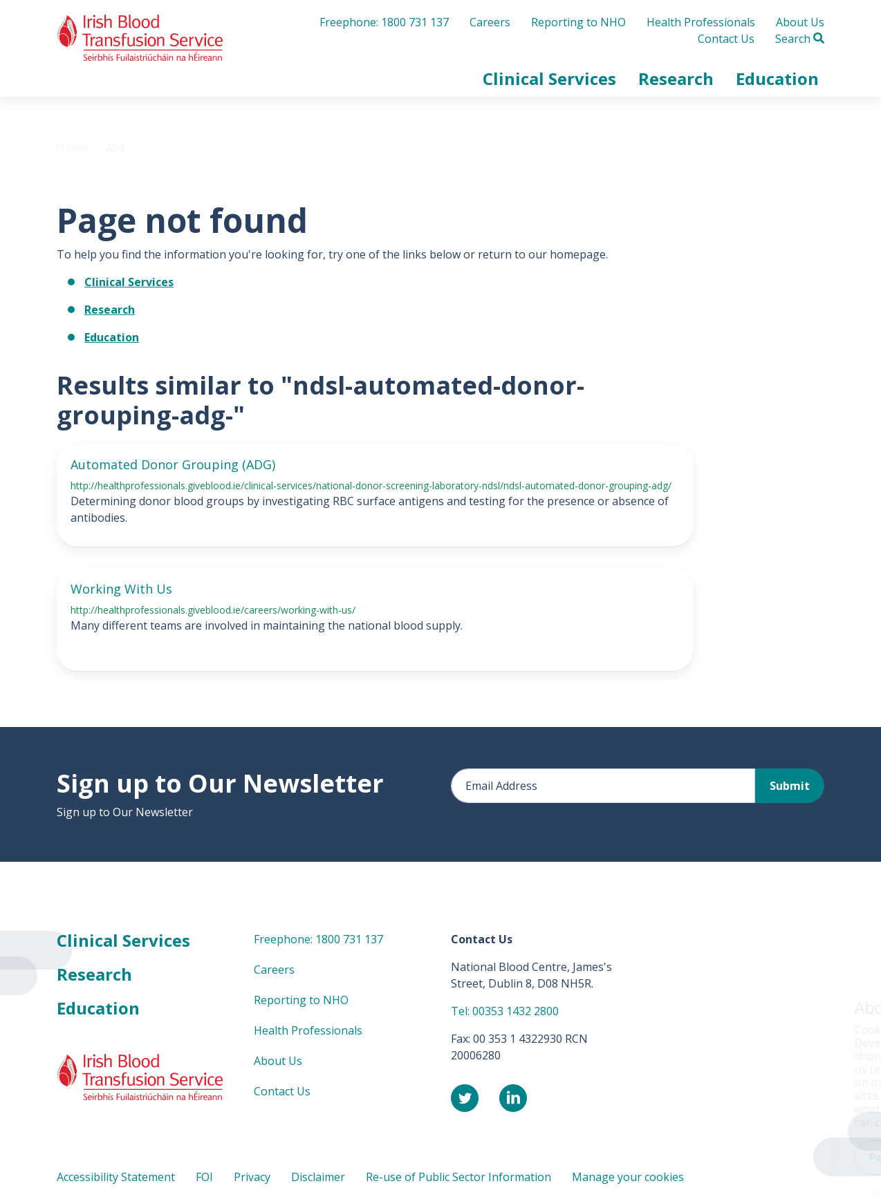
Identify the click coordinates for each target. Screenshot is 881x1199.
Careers (490, 22)
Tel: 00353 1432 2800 (505, 1011)
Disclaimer (318, 1176)
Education (111, 337)
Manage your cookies (628, 1176)
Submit (790, 785)
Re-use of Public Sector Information (458, 1176)
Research (109, 309)
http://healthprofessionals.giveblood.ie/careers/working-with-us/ (213, 609)
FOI (204, 1176)
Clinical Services (129, 282)
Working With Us (121, 588)
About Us (800, 22)
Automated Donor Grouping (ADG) (173, 464)
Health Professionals (701, 22)
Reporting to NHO (578, 22)
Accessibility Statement (116, 1176)
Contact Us (726, 38)
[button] (549, 79)
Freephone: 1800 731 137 (384, 22)
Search (799, 38)
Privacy (252, 1176)
